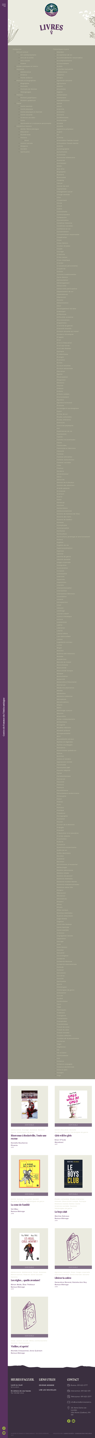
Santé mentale (26, 106)
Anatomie (61, 112)
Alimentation (62, 95)
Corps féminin (62, 243)
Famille (60, 437)
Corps (59, 240)
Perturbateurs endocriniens (68, 793)
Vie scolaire (61, 1053)
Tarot (59, 1004)
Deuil (59, 306)
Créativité (61, 254)
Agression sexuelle (64, 80)
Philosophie (61, 796)
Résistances (62, 899)
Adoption (60, 75)
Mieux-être (61, 716)
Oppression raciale (64, 762)
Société (24, 149)
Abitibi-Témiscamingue (30, 129)
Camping (60, 180)
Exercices (61, 423)
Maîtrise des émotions (66, 654)
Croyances (61, 269)
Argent (59, 132)
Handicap (61, 502)
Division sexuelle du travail (68, 331)
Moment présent (63, 730)
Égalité (59, 374)
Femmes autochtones (65, 460)
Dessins (60, 300)
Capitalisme (61, 189)
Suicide (60, 996)
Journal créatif (63, 614)
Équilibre (60, 400)
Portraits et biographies (26, 80)
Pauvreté (60, 782)
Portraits (24, 86)
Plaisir (59, 799)
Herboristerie (62, 508)
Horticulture (62, 534)
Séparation (61, 939)
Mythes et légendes (65, 742)
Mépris (59, 705)
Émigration (61, 380)
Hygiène (60, 542)
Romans (20, 95)
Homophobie (62, 525)
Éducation (25, 132)
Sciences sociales (28, 117)
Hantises (60, 505)
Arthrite (60, 138)
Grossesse (61, 491)
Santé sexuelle (26, 115)
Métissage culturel (64, 710)
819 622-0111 (85, 1391)
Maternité (61, 679)
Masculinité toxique (65, 671)
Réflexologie (62, 867)
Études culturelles (64, 417)
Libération (61, 628)
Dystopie (60, 351)
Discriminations (63, 320)
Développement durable (66, 309)
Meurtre (60, 713)
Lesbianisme (62, 622)
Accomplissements (64, 61)
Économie (61, 360)
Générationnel (62, 474)
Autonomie (61, 155)
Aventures (61, 160)
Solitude (60, 967)
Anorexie (60, 115)
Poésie (23, 63)
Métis (59, 708)
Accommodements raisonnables (70, 58)
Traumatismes (62, 1024)
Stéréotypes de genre (65, 990)
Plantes (60, 802)
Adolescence (26, 72)
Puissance (61, 844)
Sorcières (61, 976)
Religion (60, 890)
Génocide (61, 480)
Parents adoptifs (63, 770)
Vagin (59, 1044)
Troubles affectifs (64, 1036)
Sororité (60, 978)
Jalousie (60, 608)
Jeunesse (20, 69)
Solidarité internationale (67, 964)
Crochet (60, 263)
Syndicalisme (62, 1001)
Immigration (62, 565)
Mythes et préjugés (65, 745)
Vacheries (61, 1041)
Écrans (59, 363)
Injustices (61, 579)
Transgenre (61, 1015)
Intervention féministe (66, 594)
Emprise (60, 386)
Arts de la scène (27, 58)
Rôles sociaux (62, 910)
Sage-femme (62, 919)
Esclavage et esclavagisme (68, 408)
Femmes (60, 454)
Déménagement (63, 283)
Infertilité (61, 576)
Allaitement (61, 98)
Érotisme (60, 405)
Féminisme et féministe (66, 448)
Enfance (24, 75)
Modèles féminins (64, 728)
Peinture (60, 785)
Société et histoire (24, 126)
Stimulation (61, 993)
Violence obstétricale (65, 1067)
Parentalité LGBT (63, 767)
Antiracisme (62, 120)
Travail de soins (63, 1027)
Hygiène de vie (63, 545)
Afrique (60, 78)
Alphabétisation (63, 100)
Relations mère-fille (65, 887)
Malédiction (61, 659)
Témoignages (26, 92)
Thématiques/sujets (61, 49)
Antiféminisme (62, 117)
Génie (59, 477)
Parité (59, 773)
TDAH (59, 1007)
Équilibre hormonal (64, 403)
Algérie (60, 92)
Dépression (61, 297)
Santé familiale (63, 927)
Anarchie (60, 109)
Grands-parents (63, 488)
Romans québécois (28, 100)
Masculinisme (62, 665)
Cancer (60, 183)
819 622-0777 (82, 1385)
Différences (61, 314)
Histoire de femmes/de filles (68, 514)
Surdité (60, 998)
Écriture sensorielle (65, 368)
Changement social (64, 192)
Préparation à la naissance (68, 833)
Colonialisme (62, 212)
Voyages (60, 1073)
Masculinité (61, 668)
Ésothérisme (26, 135)
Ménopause (61, 699)
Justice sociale (27, 143)
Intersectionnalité (64, 588)
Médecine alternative (65, 688)
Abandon (60, 52)
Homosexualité (63, 528)
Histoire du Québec (64, 520)
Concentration (63, 220)
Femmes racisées (64, 462)
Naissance (61, 748)
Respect (60, 901)
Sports (59, 984)
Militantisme (62, 722)
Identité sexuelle (63, 559)
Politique (60, 810)
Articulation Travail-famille (67, 143)
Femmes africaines (64, 457)
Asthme (60, 146)
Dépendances (62, 294)
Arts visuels (25, 61)
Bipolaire (60, 175)
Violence (60, 1061)
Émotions (60, 383)
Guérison (60, 494)
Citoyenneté (62, 200)
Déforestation (62, 280)
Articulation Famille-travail (68, 140)
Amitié (59, 103)
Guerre (59, 497)
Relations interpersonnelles (68, 884)
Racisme (60, 856)
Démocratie (61, 286)
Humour (60, 539)
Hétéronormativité (64, 511)
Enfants (60, 391)
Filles (59, 465)
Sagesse (60, 921)
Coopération (62, 237)
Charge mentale (63, 194)
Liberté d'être (62, 633)
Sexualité (60, 953)
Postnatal (61, 819)
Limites (60, 639)
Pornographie (62, 816)
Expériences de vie (64, 431)
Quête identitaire (64, 853)
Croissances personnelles (67, 266)
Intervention (62, 591)
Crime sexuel (62, 257)
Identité (60, 554)
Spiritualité (25, 152)
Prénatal (60, 830)
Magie (59, 648)
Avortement (61, 163)
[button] (4, 5)
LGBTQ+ (60, 625)
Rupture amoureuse (65, 916)
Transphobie (62, 1021)
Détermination (62, 303)
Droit (59, 340)
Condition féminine (64, 223)
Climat (59, 206)
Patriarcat (61, 779)
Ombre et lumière (64, 759)
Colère (59, 209)
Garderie (60, 471)
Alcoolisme (61, 89)
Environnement (63, 397)
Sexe (59, 944)
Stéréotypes (62, 987)
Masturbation (62, 676)
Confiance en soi (64, 229)
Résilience (61, 896)
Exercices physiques (65, 425)
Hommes (60, 522)
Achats (60, 66)
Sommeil (60, 970)
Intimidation (62, 596)
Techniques (61, 1010)
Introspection (62, 602)
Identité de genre (64, 557)
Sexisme (60, 950)
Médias (60, 691)
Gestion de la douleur (65, 482)
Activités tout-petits (65, 69)
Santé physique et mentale (31, 112)
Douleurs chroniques (65, 334)
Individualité (62, 574)
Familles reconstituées (66, 440)
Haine (59, 499)
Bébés (59, 166)
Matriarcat (61, 685)
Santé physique (27, 109)
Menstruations (63, 702)
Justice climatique (64, 616)
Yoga (59, 1075)
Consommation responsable (68, 234)
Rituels (59, 907)
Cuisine (60, 271)
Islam (59, 605)
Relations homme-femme (67, 882)
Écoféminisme (62, 354)
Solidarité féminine (64, 961)
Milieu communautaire (66, 719)
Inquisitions (61, 582)
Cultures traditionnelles (66, 274)
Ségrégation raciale (65, 936)
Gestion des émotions (65, 485)
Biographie (25, 83)
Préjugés (60, 827)
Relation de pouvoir (65, 876)
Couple (60, 249)
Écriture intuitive (64, 366)
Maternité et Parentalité (66, 682)
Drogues (60, 337)
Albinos (60, 86)
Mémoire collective (64, 696)
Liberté (60, 631)
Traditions (61, 1013)
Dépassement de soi (65, 291)
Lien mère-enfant (64, 636)
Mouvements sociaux (65, 739)
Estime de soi (62, 414)
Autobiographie (63, 149)
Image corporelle (64, 562)
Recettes (60, 862)
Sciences (60, 933)
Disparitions (62, 323)
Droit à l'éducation (64, 343)
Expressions (62, 434)
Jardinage (61, 611)
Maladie (60, 656)
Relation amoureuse (65, 870)
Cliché (59, 203)
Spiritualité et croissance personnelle (36, 123)
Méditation (61, 693)
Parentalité (61, 765)
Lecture (60, 619)
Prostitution (61, 839)
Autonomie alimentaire (66, 157)
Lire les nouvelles (47, 1390)
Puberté (60, 842)
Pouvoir (60, 822)
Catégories (17, 49)
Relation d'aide (63, 873)
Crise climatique (63, 260)
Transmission (62, 1018)
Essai (27, 140)
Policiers (60, 807)
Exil (58, 428)
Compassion (62, 217)
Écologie (60, 357)
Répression (61, 893)
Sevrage (60, 941)
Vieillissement (62, 1055)
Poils (59, 805)
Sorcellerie (61, 973)
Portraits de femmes (29, 89)
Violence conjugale (64, 1064)
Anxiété (60, 123)
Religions (24, 146)
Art (58, 135)
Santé (19, 103)
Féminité (60, 451)
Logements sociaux (64, 642)
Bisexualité (61, 177)
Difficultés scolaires (65, 317)
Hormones (61, 531)
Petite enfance (26, 78)
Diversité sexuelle (64, 328)
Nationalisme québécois (66, 750)
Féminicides (62, 445)
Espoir (59, 411)
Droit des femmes (64, 348)
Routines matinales (64, 913)
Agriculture (61, 83)
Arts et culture (22, 52)
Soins (23, 120)
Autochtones (62, 152)
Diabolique (61, 311)
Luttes (59, 645)
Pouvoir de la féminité (66, 825)
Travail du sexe (63, 1030)
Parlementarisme (64, 776)
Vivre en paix (62, 1070)
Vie (58, 1050)
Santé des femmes (64, 924)
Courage (60, 251)
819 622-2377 (86, 1397)
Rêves (59, 904)
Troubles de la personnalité (68, 1038)
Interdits (60, 585)
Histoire (24, 138)
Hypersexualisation (64, 548)
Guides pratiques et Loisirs (27, 66)
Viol (58, 1058)
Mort (59, 736)
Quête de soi (62, 850)
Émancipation (62, 377)
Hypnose (60, 551)
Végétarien (61, 1047)
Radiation (61, 859)
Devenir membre (46, 1385)
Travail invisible (63, 1033)
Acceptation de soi (64, 55)
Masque (60, 673)
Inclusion (60, 571)
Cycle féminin (62, 277)
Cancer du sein (63, 186)
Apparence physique (65, 129)
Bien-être (60, 169)
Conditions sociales (65, 226)
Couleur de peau (63, 246)
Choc (59, 197)
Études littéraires (64, 420)
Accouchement (63, 63)
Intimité (60, 599)
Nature (59, 753)
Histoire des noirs (64, 517)
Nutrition (60, 756)
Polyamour (61, 813)
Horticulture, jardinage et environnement (73, 537)
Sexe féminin (62, 947)
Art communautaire (28, 55)
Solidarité (61, 959)
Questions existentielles (66, 847)
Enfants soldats (63, 394)
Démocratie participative (67, 289)
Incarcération (62, 568)
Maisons (60, 651)
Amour (59, 106)
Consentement (63, 232)
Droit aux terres (63, 346)
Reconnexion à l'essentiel (67, 864)
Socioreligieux (62, 956)
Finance (60, 468)
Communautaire (63, 214)
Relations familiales (65, 879)
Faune (59, 443)
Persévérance (62, 790)
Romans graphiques (28, 98)
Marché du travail (64, 662)
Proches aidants (63, 836)
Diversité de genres (65, 326)
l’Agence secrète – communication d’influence (77, 1433)
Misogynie (61, 725)
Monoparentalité (63, 733)
